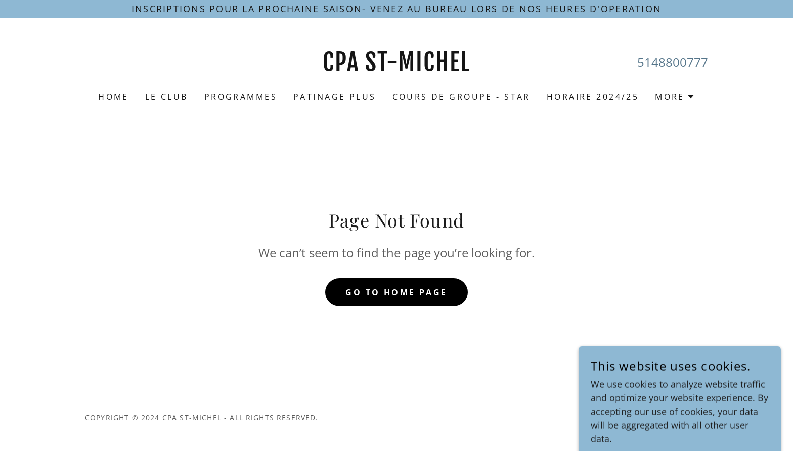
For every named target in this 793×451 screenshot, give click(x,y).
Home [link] (113, 96)
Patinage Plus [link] (334, 96)
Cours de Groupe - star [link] (461, 96)
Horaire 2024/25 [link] (593, 96)
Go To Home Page (396, 292)
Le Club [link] (166, 96)
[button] (675, 97)
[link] (396, 68)
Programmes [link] (240, 96)
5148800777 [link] (672, 62)
